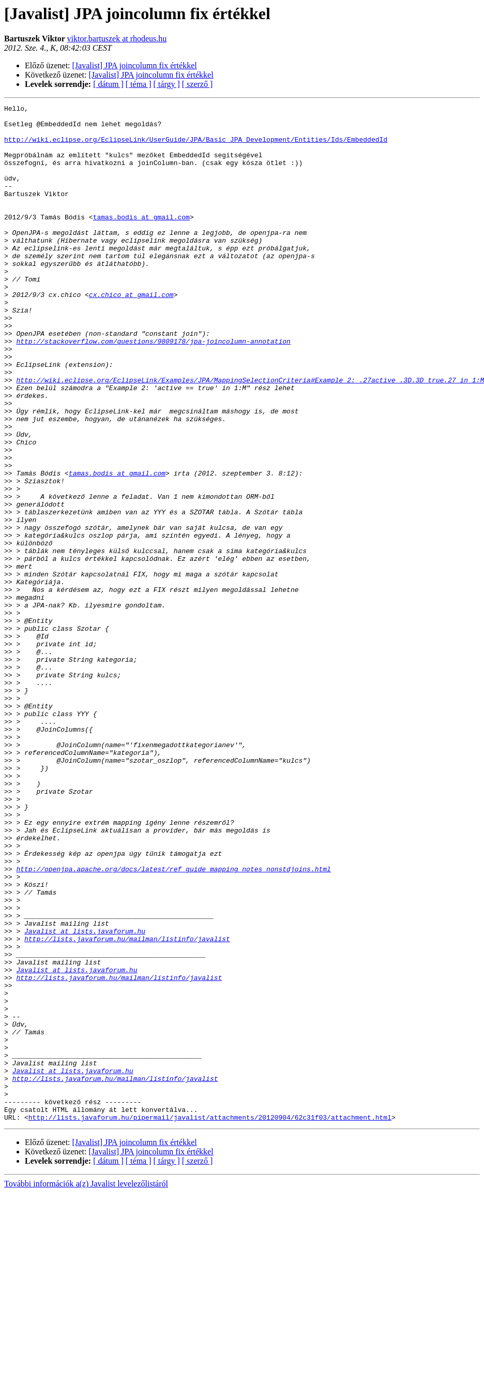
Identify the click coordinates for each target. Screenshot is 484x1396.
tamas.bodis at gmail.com (141, 240)
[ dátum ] (108, 84)
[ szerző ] (197, 84)
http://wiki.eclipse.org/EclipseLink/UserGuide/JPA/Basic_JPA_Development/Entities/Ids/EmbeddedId (195, 147)
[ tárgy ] (167, 84)
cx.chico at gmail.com (131, 333)
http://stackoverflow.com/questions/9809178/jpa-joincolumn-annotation (153, 389)
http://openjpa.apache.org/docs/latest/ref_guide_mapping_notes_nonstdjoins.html (173, 1022)
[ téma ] (139, 84)
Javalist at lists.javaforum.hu (84, 1097)
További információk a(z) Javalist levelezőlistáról (86, 1387)
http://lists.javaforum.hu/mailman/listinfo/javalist (127, 1106)
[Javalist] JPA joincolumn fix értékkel (134, 65)
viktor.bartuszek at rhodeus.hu (117, 38)
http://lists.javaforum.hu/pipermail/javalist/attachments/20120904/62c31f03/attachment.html (209, 1320)
